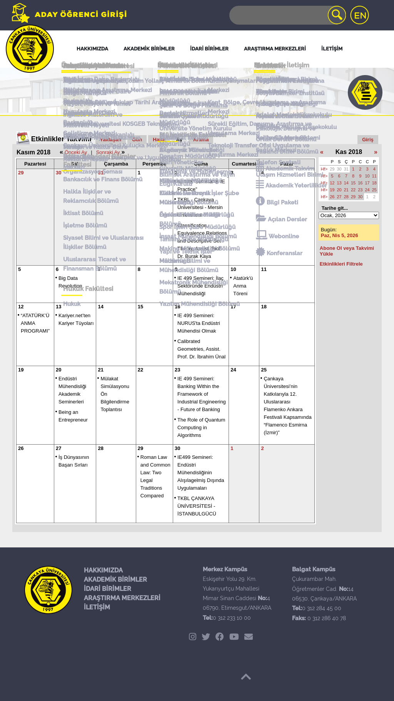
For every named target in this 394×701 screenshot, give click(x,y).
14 (100, 307)
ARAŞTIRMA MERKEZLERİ (122, 598)
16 (177, 307)
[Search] (287, 15)
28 (100, 448)
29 (20, 173)
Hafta (159, 139)
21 (100, 370)
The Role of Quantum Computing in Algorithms (201, 427)
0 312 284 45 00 (321, 608)
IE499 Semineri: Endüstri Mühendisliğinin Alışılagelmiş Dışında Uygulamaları (200, 472)
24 (233, 370)
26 (20, 448)
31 (100, 173)
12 (20, 307)
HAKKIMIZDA (103, 570)
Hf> (324, 169)
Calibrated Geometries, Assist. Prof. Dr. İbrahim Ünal (201, 349)
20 (58, 370)
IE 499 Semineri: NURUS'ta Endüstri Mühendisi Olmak (198, 323)
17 (233, 307)
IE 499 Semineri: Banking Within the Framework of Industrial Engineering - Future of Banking (201, 394)
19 (20, 370)
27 (58, 448)
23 (177, 370)
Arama (201, 139)
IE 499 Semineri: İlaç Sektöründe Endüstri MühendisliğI (200, 285)
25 (263, 370)
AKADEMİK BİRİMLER (115, 579)
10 (233, 269)
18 (263, 307)
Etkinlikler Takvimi (61, 139)
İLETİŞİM (97, 607)
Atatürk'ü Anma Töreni (243, 285)
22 (140, 370)
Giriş (368, 139)
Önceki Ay (76, 152)
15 (140, 307)
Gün (137, 139)
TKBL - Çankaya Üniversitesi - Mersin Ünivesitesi (200, 207)
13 (58, 307)
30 (58, 173)
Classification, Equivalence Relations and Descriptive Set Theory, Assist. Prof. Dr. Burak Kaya (202, 241)
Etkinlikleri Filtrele (341, 264)
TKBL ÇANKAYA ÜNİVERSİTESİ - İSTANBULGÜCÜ (196, 506)
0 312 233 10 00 (232, 618)
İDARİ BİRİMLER (107, 588)
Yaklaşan (111, 139)
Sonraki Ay (108, 152)
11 (263, 269)
